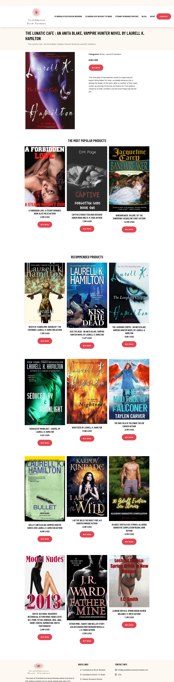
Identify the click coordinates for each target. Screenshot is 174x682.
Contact (164, 14)
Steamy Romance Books (126, 14)
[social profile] (35, 3)
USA (116, 3)
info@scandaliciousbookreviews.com (133, 3)
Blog (144, 14)
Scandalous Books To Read (98, 14)
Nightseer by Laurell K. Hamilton (87, 423)
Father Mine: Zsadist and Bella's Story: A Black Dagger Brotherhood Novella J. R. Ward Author (87, 623)
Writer (102, 50)
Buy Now (96, 64)
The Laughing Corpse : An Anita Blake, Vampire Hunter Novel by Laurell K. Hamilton (129, 326)
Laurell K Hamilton (113, 50)
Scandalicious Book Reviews (68, 14)
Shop (152, 14)
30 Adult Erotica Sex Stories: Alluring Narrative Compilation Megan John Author (129, 523)
